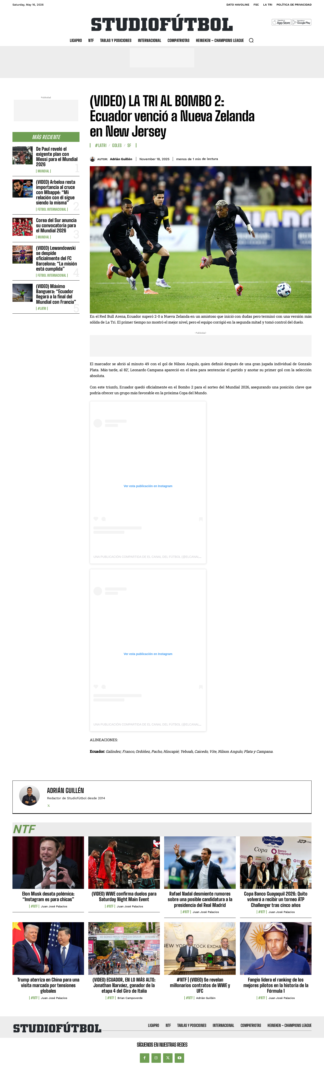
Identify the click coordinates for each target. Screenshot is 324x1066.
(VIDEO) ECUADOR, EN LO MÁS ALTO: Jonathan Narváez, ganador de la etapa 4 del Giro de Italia (124, 985)
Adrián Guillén (121, 159)
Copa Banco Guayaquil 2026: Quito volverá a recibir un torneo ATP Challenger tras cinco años (275, 899)
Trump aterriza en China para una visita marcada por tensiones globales (48, 985)
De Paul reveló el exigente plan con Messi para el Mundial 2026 (57, 156)
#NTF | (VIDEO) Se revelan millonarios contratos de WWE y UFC (200, 985)
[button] (251, 40)
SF (129, 145)
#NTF (34, 906)
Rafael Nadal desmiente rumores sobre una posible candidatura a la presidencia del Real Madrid (200, 899)
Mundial (43, 171)
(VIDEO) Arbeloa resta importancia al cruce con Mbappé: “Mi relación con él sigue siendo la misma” (55, 192)
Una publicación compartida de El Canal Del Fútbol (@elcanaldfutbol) (153, 556)
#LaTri (42, 308)
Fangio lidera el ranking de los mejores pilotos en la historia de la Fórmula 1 (275, 985)
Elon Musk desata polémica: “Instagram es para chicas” (48, 896)
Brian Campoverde (130, 998)
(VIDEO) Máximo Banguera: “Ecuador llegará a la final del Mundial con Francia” (56, 294)
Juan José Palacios (54, 906)
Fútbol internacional (52, 209)
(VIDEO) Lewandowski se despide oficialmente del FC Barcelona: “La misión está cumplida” (56, 258)
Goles (117, 145)
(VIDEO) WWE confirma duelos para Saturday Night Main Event (124, 896)
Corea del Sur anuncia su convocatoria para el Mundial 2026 (56, 225)
